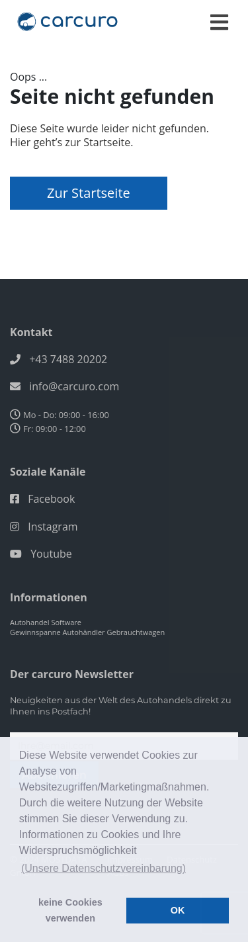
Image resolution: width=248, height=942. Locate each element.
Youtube (51, 553)
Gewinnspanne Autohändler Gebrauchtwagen (87, 632)
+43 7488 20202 (68, 359)
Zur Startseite (88, 193)
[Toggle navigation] (219, 22)
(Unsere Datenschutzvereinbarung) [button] (103, 868)
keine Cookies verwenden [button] (70, 910)
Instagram (52, 526)
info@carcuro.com (74, 386)
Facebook (51, 499)
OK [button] (178, 910)
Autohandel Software (45, 622)
